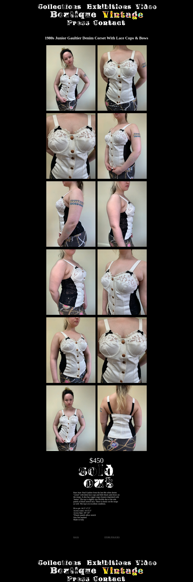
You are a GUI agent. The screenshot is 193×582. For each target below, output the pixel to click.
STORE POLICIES (112, 537)
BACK (76, 537)
